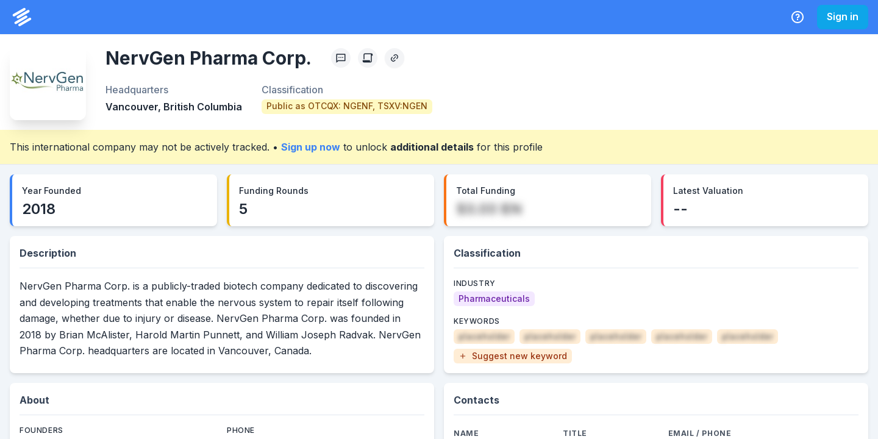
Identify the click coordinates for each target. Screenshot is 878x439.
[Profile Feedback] (341, 58)
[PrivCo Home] (22, 17)
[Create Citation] (367, 58)
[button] (513, 356)
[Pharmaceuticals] (494, 298)
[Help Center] (797, 17)
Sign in (842, 16)
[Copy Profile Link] (394, 58)
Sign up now (310, 147)
